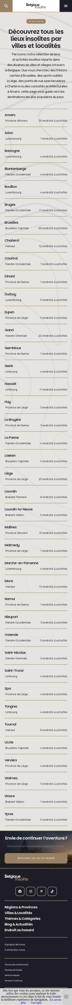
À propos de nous (15, 944)
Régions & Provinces (21, 907)
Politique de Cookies (13, 970)
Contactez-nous (15, 950)
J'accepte (36, 1002)
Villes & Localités (18, 913)
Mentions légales (12, 975)
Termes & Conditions (13, 981)
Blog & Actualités (19, 924)
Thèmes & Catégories (22, 918)
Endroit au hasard (19, 930)
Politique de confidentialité (16, 965)
